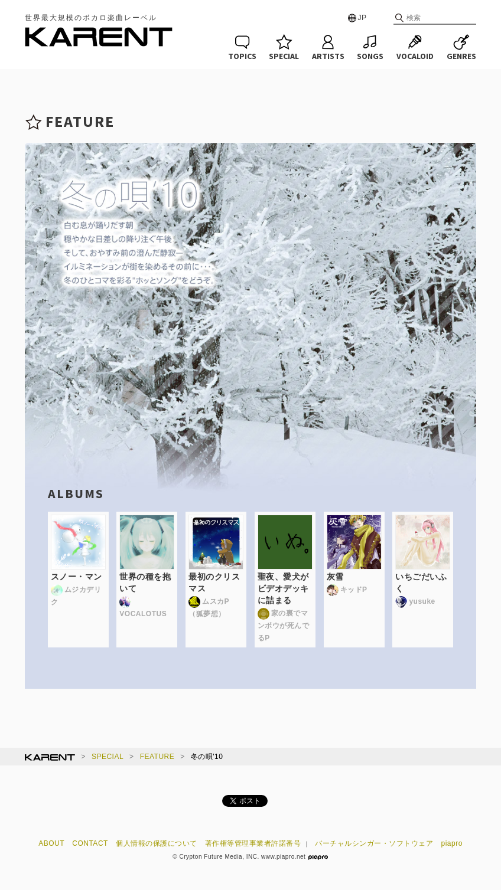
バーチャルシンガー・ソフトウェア (374, 843)
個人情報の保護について (156, 843)
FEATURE (157, 756)
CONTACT (90, 843)
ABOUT (51, 843)
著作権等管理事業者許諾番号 (253, 843)
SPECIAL (107, 756)
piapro (452, 843)
